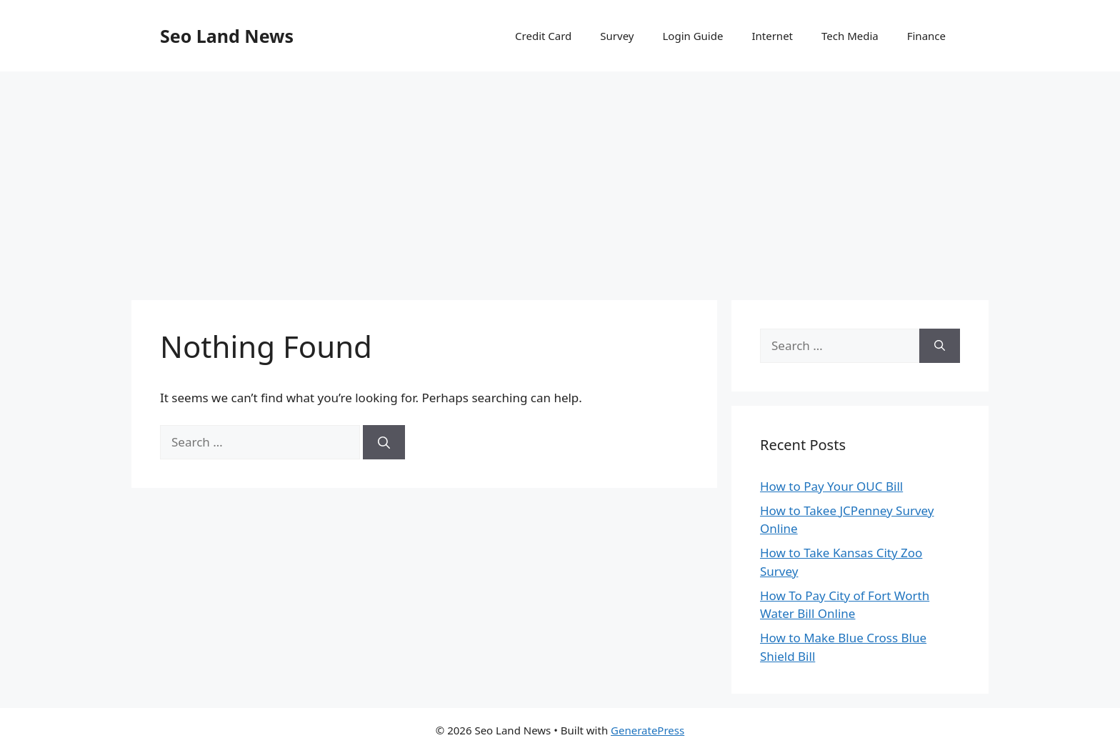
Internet (772, 36)
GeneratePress (647, 730)
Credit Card (543, 36)
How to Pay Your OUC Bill (831, 486)
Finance (926, 36)
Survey (617, 36)
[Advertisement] (560, 179)
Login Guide (692, 36)
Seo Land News (227, 36)
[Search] (384, 442)
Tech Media (850, 36)
